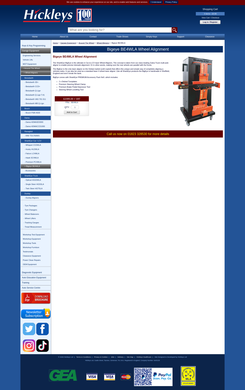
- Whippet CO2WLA (32, 145)
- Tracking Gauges (31, 223)
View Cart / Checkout (210, 18)
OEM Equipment (30, 264)
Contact (93, 36)
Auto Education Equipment (34, 277)
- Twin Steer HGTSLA (33, 188)
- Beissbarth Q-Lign (32, 91)
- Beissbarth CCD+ (32, 86)
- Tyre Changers (30, 210)
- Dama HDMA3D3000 (33, 122)
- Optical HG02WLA (32, 180)
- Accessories (30, 171)
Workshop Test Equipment (34, 235)
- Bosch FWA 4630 (32, 113)
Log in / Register (210, 22)
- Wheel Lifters (30, 218)
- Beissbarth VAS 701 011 (35, 99)
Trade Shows (122, 36)
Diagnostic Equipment (32, 272)
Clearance (210, 36)
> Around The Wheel (31, 68)
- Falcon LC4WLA (31, 153)
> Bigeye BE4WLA (32, 166)
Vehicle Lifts (28, 60)
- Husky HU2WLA (31, 149)
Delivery (121, 357)
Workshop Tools (29, 243)
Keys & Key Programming (33, 45)
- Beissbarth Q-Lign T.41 (34, 95)
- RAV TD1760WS (31, 136)
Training (25, 283)
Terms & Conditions (83, 357)
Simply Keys (151, 36)
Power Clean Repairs (31, 260)
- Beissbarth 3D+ (31, 82)
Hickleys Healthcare (143, 357)
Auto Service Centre (31, 288)
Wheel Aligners (103, 43)
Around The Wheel (86, 43)
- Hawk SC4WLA (31, 158)
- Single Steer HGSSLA (34, 184)
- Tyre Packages (30, 206)
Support (180, 36)
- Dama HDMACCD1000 (34, 126)
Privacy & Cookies (101, 357)
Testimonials (28, 252)
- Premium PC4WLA (32, 162)
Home (35, 36)
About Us (64, 36)
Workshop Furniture (31, 247)
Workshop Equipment (32, 239)
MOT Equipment (29, 64)
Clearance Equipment (32, 256)
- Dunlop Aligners (31, 198)
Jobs (112, 357)
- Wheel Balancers (31, 214)
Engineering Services (31, 56)
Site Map (130, 357)
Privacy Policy (171, 2)
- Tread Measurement (33, 227)
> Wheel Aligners (31, 73)
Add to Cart (72, 112)
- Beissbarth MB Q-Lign (34, 103)
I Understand (156, 2)
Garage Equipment (30, 51)
